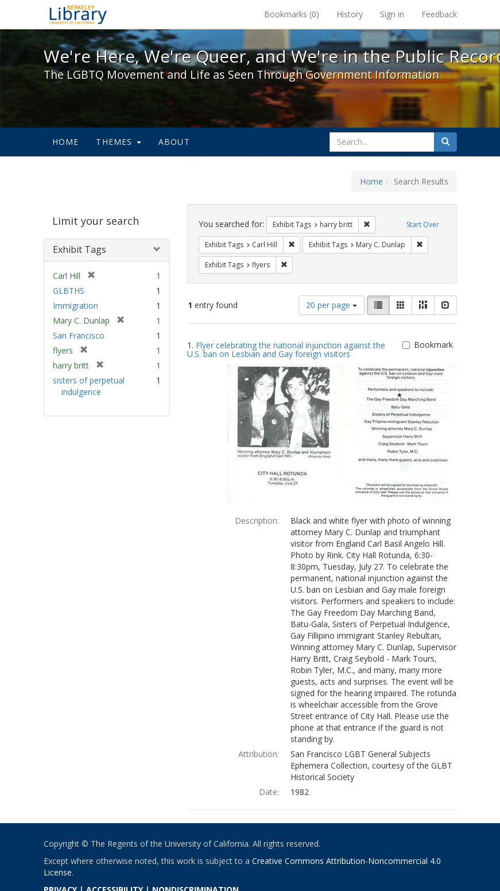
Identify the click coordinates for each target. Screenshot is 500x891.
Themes (118, 141)
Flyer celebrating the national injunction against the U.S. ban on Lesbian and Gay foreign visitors (286, 349)
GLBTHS (68, 290)
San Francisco (78, 335)
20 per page (331, 304)
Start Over (422, 224)
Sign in (392, 14)
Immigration (75, 305)
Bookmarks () (291, 14)
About (174, 141)
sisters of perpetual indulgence (89, 386)
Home (65, 141)
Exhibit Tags (79, 249)
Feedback (439, 14)
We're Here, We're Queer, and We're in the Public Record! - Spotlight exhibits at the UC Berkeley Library (78, 14)
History (349, 14)
